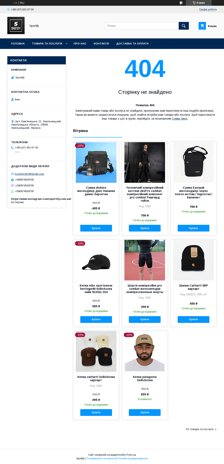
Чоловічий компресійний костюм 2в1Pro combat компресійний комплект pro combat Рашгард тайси (144, 194)
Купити (96, 228)
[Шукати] (184, 26)
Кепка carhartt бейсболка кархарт (96, 378)
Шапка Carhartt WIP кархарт (193, 287)
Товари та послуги (47, 43)
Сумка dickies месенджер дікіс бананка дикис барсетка (96, 191)
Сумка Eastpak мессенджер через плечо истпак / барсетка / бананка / (193, 192)
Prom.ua (131, 454)
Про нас (80, 43)
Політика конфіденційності (132, 458)
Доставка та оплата (132, 43)
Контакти (101, 43)
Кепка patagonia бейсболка (145, 378)
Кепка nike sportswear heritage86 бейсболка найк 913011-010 (96, 289)
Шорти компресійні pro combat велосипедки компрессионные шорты (144, 289)
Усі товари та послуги (199, 429)
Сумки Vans (179, 118)
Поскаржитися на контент (100, 458)
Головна (18, 43)
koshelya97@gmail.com (29, 173)
